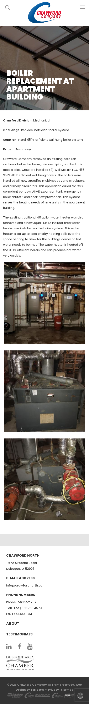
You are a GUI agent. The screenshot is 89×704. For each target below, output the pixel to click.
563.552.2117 (27, 602)
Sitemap (67, 690)
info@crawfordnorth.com (25, 585)
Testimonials (19, 634)
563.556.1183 (23, 614)
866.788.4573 (32, 608)
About (12, 623)
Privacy (53, 690)
